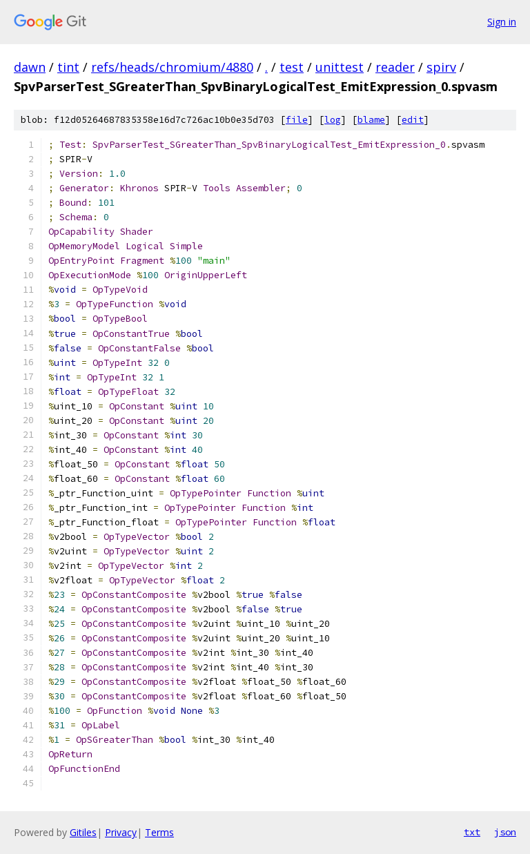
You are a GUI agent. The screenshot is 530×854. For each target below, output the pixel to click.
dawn (30, 67)
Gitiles (83, 832)
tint (68, 67)
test (291, 67)
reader (395, 67)
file (297, 120)
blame (371, 120)
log (332, 120)
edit (413, 120)
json (505, 832)
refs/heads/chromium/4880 (172, 67)
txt (472, 832)
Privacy (121, 832)
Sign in (501, 21)
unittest (339, 67)
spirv (441, 67)
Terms (159, 832)
